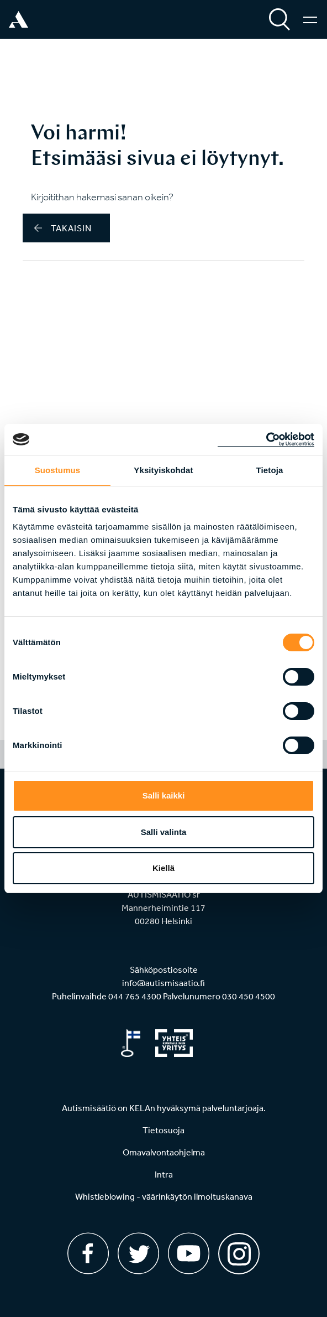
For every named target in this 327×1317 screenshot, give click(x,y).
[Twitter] (138, 1253)
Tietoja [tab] (269, 470)
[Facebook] (88, 1253)
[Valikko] (310, 19)
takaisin (63, 228)
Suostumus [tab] (58, 470)
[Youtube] (188, 1253)
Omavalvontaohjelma (164, 1152)
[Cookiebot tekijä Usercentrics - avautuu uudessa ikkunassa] (266, 439)
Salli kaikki (164, 795)
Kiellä (163, 868)
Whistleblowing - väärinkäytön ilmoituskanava (163, 1196)
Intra (164, 1174)
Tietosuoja (163, 1129)
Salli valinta (164, 832)
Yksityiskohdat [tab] (163, 470)
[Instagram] (239, 1249)
